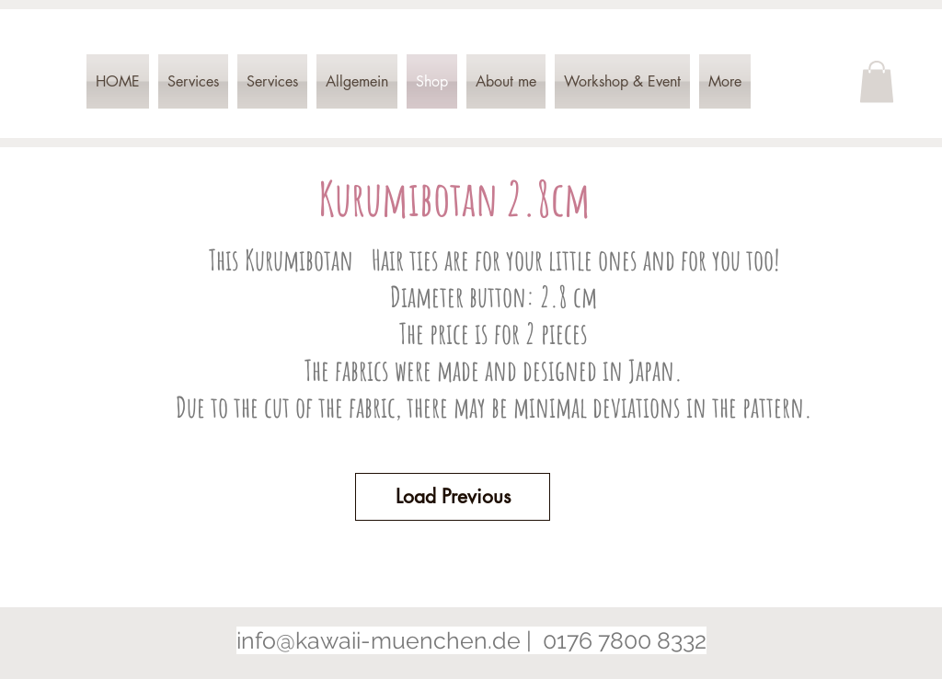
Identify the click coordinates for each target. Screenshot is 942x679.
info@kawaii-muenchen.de (378, 640)
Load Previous (453, 496)
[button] (876, 81)
